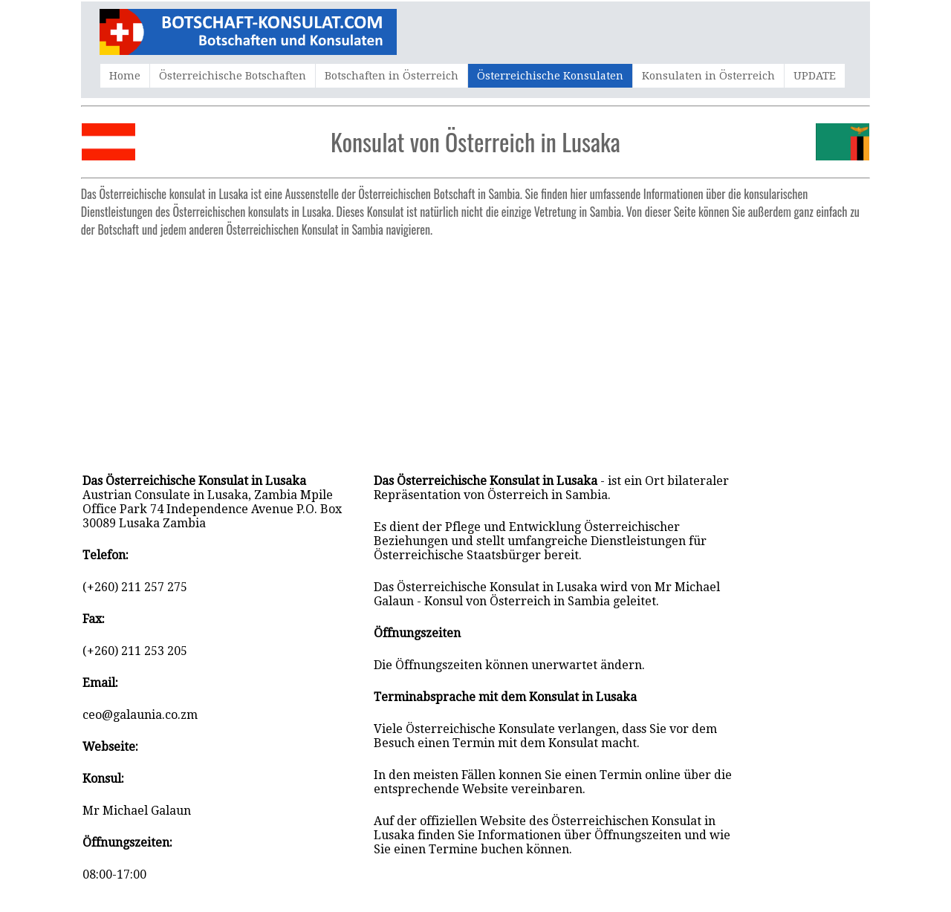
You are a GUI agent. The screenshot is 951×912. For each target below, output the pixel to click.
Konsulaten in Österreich (708, 76)
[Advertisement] (475, 348)
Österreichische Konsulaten (550, 76)
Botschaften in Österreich (391, 76)
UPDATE (814, 76)
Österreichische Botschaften (232, 76)
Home (124, 76)
